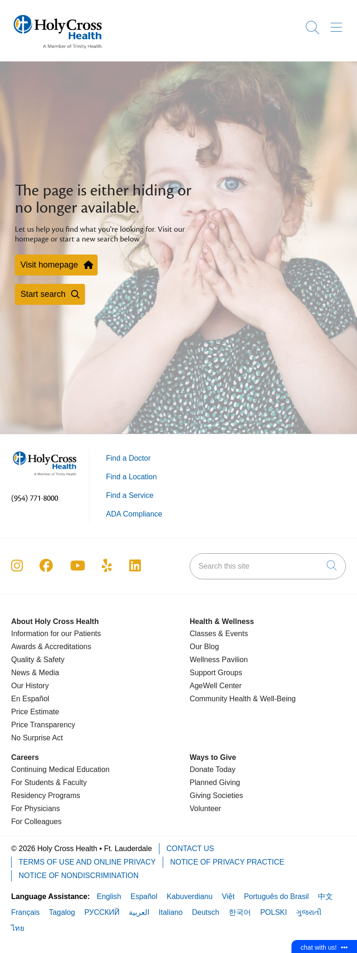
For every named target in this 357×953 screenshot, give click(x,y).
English (109, 896)
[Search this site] (268, 566)
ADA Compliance (134, 514)
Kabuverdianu (190, 896)
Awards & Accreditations (51, 647)
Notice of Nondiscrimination (79, 875)
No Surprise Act (37, 738)
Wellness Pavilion (219, 660)
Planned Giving (215, 782)
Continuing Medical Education (60, 769)
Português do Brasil (276, 896)
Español (144, 896)
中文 (325, 896)
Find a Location (131, 477)
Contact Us (190, 848)
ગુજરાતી (309, 912)
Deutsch (205, 912)
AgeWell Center (216, 686)
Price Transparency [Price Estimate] (43, 725)
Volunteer (205, 808)
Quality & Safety (38, 660)
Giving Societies (216, 795)
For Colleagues (36, 821)
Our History (30, 686)
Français (25, 912)
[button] (338, 24)
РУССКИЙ (101, 912)
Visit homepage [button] (56, 264)
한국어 (240, 912)
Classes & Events (219, 634)
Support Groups (216, 673)
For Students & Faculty (49, 782)
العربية (139, 912)
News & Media (35, 673)
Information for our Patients (56, 634)
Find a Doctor (128, 458)
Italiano (171, 912)
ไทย (17, 928)
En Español (30, 699)
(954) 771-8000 (34, 498)
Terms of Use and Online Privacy (87, 862)
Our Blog (204, 647)
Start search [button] (49, 294)
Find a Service (129, 495)
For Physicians (35, 808)
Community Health (220, 699)
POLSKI (273, 912)
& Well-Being (273, 699)
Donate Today (212, 769)
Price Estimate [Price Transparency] (35, 712)
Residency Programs (45, 795)
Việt (228, 896)
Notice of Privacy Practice (227, 862)
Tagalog (62, 912)
